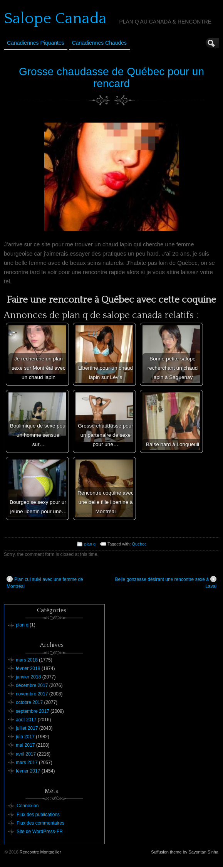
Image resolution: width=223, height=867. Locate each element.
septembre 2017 (32, 711)
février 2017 (28, 771)
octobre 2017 (29, 702)
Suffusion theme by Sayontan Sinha (184, 852)
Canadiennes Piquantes (35, 43)
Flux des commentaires (40, 823)
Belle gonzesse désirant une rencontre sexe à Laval (166, 582)
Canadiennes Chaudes (99, 43)
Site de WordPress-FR (40, 831)
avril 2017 (26, 754)
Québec (139, 544)
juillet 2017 (27, 728)
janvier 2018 (28, 677)
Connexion (28, 805)
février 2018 (28, 668)
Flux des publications (38, 814)
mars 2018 (27, 660)
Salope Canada (55, 18)
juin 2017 (25, 736)
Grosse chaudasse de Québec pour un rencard (111, 77)
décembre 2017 (32, 685)
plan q (90, 544)
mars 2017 (27, 762)
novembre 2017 (32, 694)
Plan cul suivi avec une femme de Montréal (45, 582)
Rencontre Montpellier (40, 852)
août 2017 (26, 719)
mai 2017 (25, 745)
